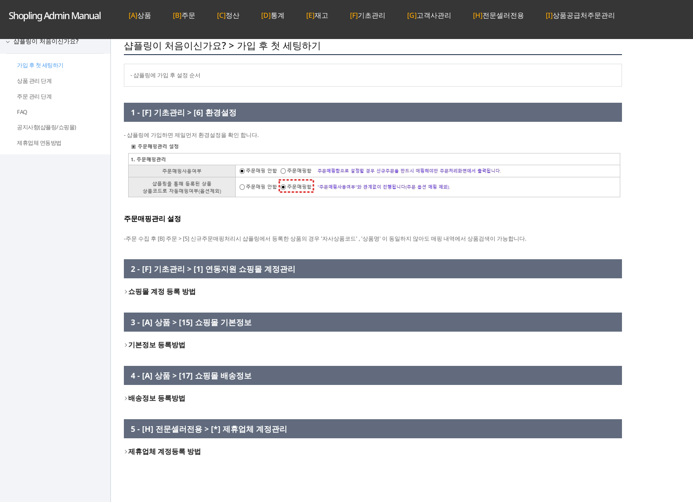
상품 (140, 15)
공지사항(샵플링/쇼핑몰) (46, 127)
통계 (273, 15)
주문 (184, 15)
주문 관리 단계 (34, 96)
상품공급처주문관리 (580, 15)
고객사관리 (429, 15)
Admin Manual (54, 15)
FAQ (22, 112)
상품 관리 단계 (34, 81)
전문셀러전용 (498, 15)
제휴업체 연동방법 (39, 143)
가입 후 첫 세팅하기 (40, 65)
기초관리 (367, 15)
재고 (317, 15)
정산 (228, 15)
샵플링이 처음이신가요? (45, 41)
